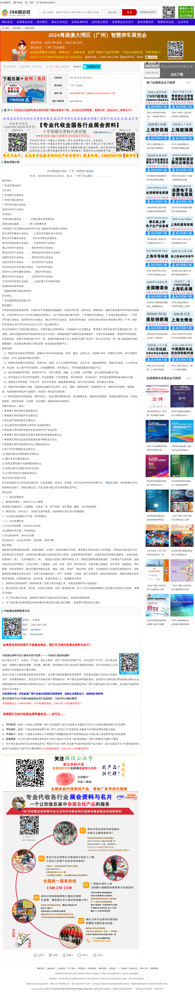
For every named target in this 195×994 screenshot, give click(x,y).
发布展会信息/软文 (47, 2)
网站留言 (133, 968)
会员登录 (183, 22)
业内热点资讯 (100, 22)
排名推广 (113, 968)
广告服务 (123, 968)
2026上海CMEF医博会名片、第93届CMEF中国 (156, 116)
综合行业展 (29, 28)
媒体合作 (51, 968)
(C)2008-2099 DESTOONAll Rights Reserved (72, 989)
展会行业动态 (59, 22)
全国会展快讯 (80, 22)
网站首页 (7, 22)
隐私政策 (92, 968)
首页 (7, 28)
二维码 (31, 2)
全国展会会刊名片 (123, 22)
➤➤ (93, 93)
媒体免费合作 (145, 22)
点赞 (41, 955)
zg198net (35, 629)
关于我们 (72, 968)
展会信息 (17, 28)
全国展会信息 (25, 22)
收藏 (70, 955)
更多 (189, 82)
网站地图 (102, 968)
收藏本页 (7, 2)
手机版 (19, 2)
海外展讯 (42, 22)
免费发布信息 (166, 22)
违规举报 (154, 968)
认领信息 (61, 968)
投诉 (55, 955)
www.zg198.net (75, 101)
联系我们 (82, 968)
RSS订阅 (144, 968)
